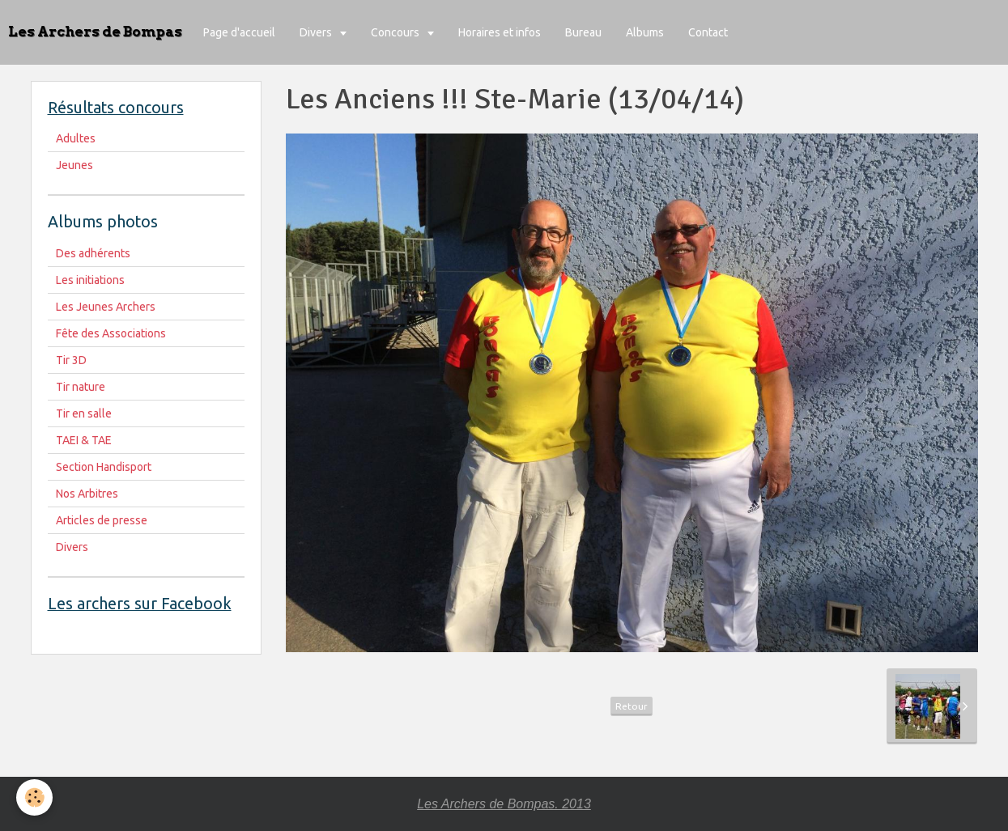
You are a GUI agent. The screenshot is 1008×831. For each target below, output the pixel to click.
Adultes (76, 138)
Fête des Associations (111, 333)
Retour (631, 706)
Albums (645, 32)
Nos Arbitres (87, 493)
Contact (708, 32)
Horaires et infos (499, 32)
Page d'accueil (239, 32)
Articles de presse (101, 520)
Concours (396, 32)
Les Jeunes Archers (105, 306)
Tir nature (80, 386)
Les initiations (90, 279)
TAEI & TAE (84, 440)
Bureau (583, 32)
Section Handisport (103, 466)
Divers (317, 32)
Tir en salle (84, 413)
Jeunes (74, 165)
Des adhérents (93, 253)
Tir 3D (71, 360)
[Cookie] (34, 797)
